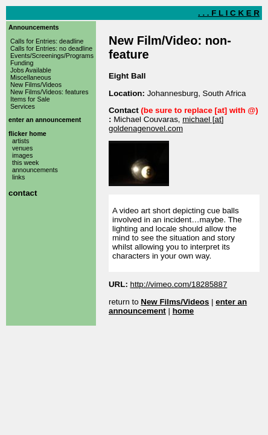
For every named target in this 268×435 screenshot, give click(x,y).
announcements (35, 169)
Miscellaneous (30, 77)
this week (25, 162)
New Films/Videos (36, 84)
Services (22, 106)
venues (22, 148)
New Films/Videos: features (49, 91)
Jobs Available (30, 70)
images (22, 155)
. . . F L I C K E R (229, 13)
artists (20, 140)
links (18, 177)
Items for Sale (30, 99)
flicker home (27, 133)
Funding (22, 62)
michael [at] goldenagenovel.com (166, 124)
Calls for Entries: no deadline (51, 48)
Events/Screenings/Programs (52, 55)
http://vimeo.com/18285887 (179, 284)
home (183, 310)
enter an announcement (44, 119)
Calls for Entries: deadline (46, 41)
